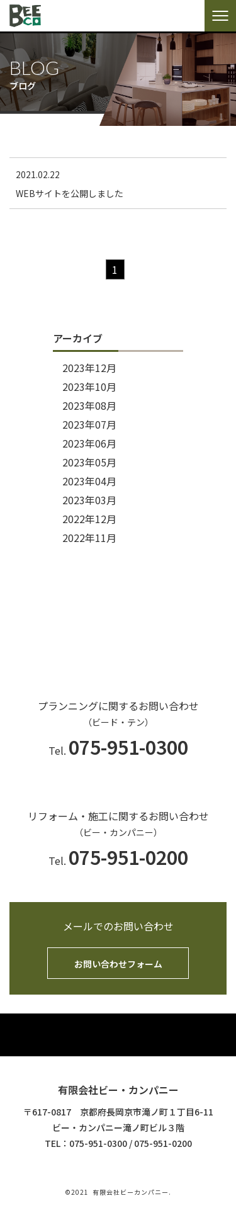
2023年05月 (89, 462)
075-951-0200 (163, 1143)
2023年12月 (89, 367)
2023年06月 (89, 443)
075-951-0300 (98, 1143)
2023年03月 (89, 499)
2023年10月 (89, 386)
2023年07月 (89, 424)
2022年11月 (89, 537)
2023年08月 (89, 405)
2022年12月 (89, 518)
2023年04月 (89, 480)
